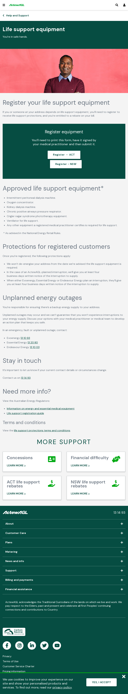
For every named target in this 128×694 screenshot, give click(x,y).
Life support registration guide (25, 412)
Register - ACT (64, 154)
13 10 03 (35, 346)
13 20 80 (33, 342)
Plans (64, 542)
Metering (64, 551)
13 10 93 (25, 337)
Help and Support (17, 15)
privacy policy (62, 687)
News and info (64, 561)
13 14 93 (25, 377)
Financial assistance (64, 589)
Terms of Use (10, 661)
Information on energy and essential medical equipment (40, 408)
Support (64, 570)
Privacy (7, 656)
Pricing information (14, 671)
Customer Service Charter (18, 666)
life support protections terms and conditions (42, 430)
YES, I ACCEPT (101, 682)
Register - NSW (66, 163)
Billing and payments (64, 579)
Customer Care (64, 533)
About (64, 523)
